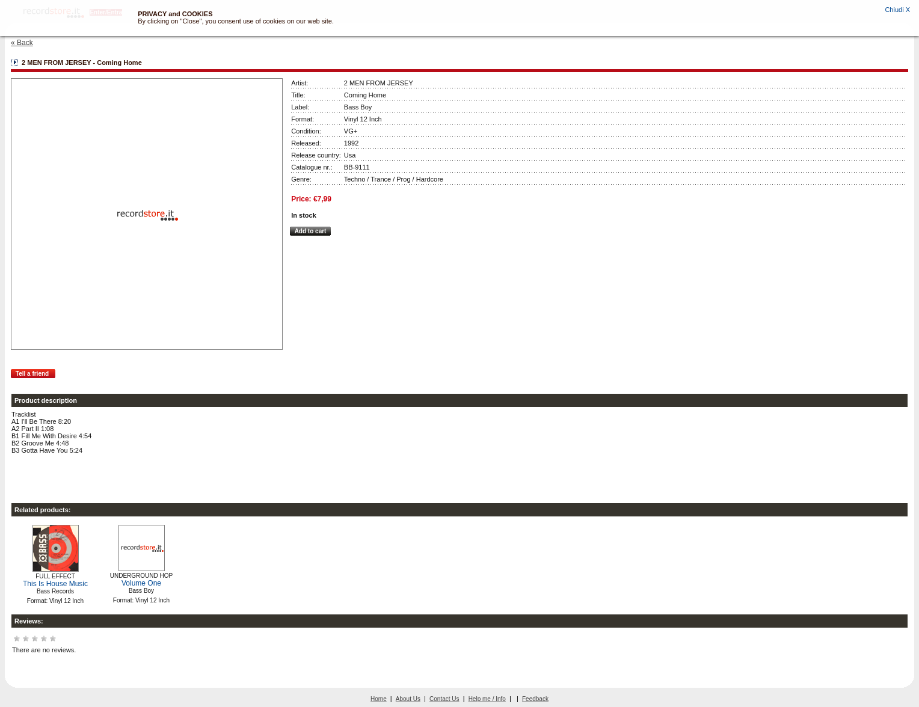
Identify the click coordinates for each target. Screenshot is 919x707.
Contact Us (444, 699)
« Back (22, 42)
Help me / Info (487, 699)
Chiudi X (897, 9)
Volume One (141, 583)
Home (378, 699)
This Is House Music (55, 584)
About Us (408, 699)
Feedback (535, 699)
